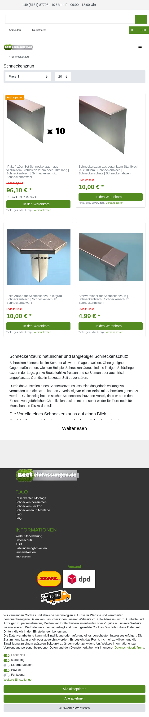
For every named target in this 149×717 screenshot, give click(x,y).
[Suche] (141, 18)
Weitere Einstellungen (18, 679)
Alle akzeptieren (74, 689)
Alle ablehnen (75, 698)
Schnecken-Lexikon (28, 505)
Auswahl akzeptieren (74, 708)
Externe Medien (22, 664)
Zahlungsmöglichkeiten (31, 547)
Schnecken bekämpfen (31, 501)
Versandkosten (42, 209)
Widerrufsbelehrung (28, 535)
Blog (18, 513)
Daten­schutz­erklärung (129, 647)
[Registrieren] (36, 29)
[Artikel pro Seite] (63, 75)
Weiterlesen (74, 427)
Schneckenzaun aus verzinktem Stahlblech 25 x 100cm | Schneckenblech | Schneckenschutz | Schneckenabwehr (109, 169)
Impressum (23, 555)
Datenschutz (23, 539)
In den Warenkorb (45, 203)
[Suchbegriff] (70, 18)
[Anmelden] (13, 29)
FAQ (18, 517)
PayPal (16, 669)
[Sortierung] (28, 75)
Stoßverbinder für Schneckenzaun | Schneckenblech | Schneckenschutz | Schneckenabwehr (105, 298)
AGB (18, 543)
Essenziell (18, 655)
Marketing (18, 660)
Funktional (18, 674)
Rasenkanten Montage (30, 497)
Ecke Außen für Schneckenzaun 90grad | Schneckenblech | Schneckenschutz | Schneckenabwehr (34, 298)
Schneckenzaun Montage (32, 509)
